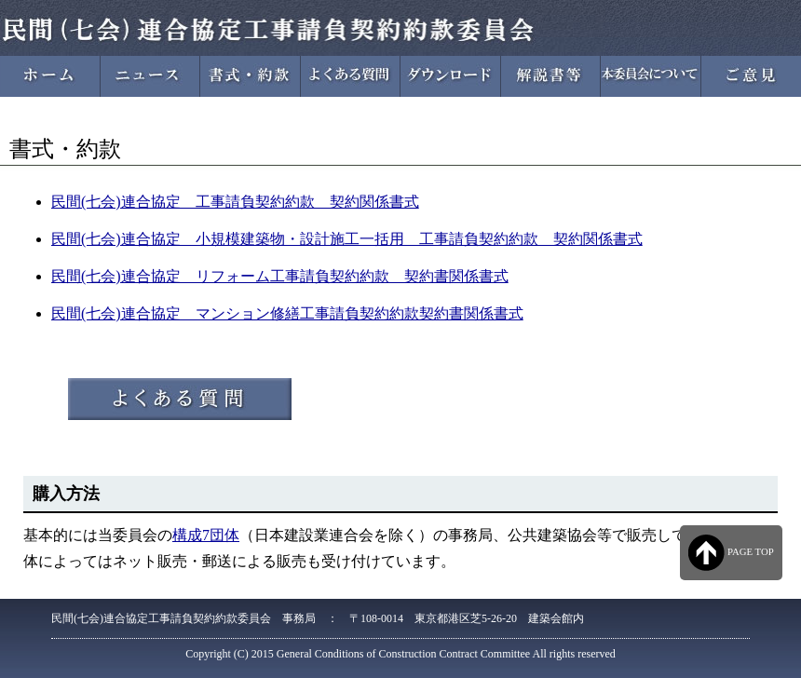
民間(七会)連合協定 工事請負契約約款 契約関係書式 (235, 202)
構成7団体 (205, 535)
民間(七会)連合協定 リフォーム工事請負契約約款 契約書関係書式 (280, 276)
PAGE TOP (730, 553)
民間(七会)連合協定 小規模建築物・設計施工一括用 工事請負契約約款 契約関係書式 (347, 239)
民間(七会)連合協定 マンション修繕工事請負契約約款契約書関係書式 (287, 313)
